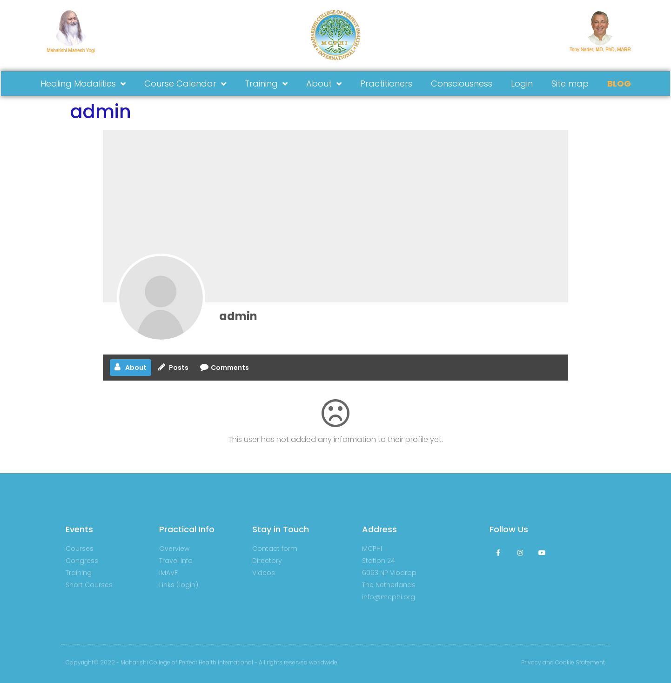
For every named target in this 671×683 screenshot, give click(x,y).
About (324, 84)
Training (266, 84)
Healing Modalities (83, 84)
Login (522, 83)
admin (238, 316)
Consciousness (461, 83)
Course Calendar (185, 84)
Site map (570, 83)
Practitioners (386, 83)
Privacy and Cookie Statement (563, 662)
